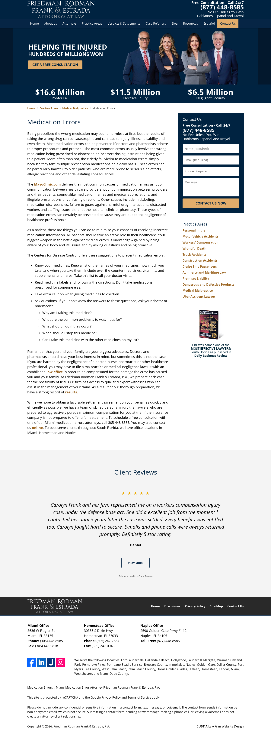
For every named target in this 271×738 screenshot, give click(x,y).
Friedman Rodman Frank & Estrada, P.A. (81, 726)
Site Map (216, 606)
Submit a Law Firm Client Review (135, 576)
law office (54, 372)
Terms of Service (139, 697)
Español (209, 23)
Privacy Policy (195, 606)
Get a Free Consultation (55, 64)
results (71, 392)
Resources (190, 23)
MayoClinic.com (47, 184)
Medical (198, 290)
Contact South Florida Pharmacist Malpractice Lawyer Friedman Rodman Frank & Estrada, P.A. (218, 9)
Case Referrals (156, 23)
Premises (196, 278)
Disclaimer (172, 606)
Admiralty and (204, 272)
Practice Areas (92, 23)
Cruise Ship (200, 266)
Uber (199, 296)
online (37, 427)
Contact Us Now (211, 203)
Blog (174, 23)
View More (135, 563)
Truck (194, 254)
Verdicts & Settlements (124, 23)
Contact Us (228, 23)
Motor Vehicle (200, 236)
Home (34, 23)
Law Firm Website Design (220, 726)
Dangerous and (208, 284)
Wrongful (194, 248)
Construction (200, 260)
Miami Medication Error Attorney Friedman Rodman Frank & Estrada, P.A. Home (61, 9)
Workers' (200, 242)
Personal (194, 230)
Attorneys (69, 23)
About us (50, 23)
